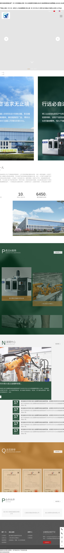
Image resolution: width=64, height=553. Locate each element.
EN (60, 11)
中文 (56, 11)
